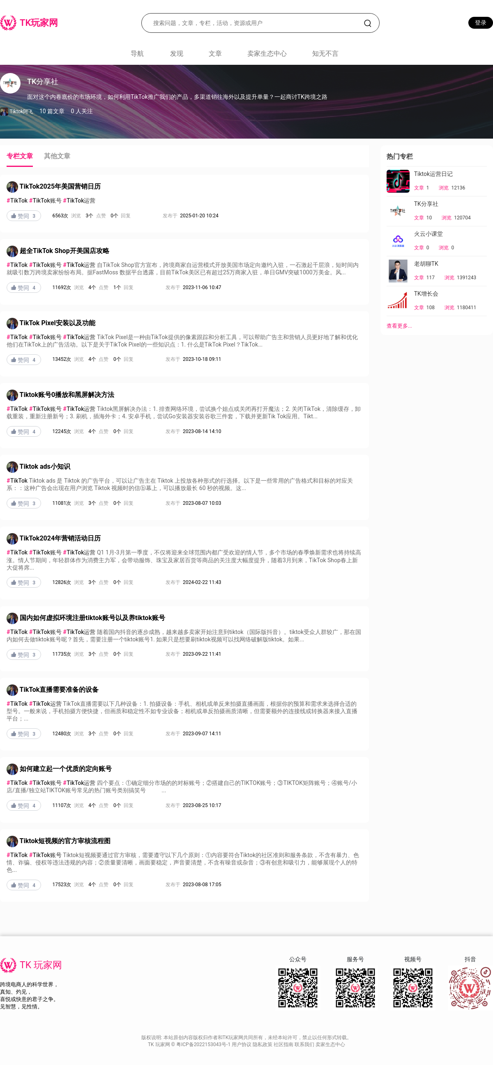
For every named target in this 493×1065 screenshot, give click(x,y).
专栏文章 (20, 156)
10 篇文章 (52, 111)
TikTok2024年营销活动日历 (60, 539)
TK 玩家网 (41, 965)
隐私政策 (263, 1044)
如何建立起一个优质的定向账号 (66, 769)
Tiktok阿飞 (21, 111)
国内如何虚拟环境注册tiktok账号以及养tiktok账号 (92, 618)
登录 (480, 22)
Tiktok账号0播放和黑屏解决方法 (67, 395)
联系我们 (305, 1044)
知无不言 (325, 53)
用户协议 (242, 1044)
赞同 (23, 216)
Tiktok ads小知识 (45, 466)
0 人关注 (82, 111)
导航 (137, 53)
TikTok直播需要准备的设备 (59, 689)
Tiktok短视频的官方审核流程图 (65, 841)
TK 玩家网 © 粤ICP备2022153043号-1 (190, 1044)
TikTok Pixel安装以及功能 (57, 323)
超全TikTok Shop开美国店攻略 (64, 251)
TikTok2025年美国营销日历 (60, 186)
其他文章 (57, 156)
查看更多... (399, 326)
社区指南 (284, 1044)
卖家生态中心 (267, 53)
